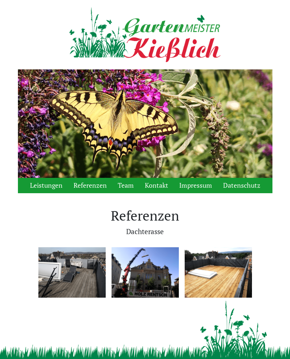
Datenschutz (241, 185)
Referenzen (90, 185)
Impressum (195, 185)
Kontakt (156, 185)
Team (126, 185)
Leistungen (46, 185)
